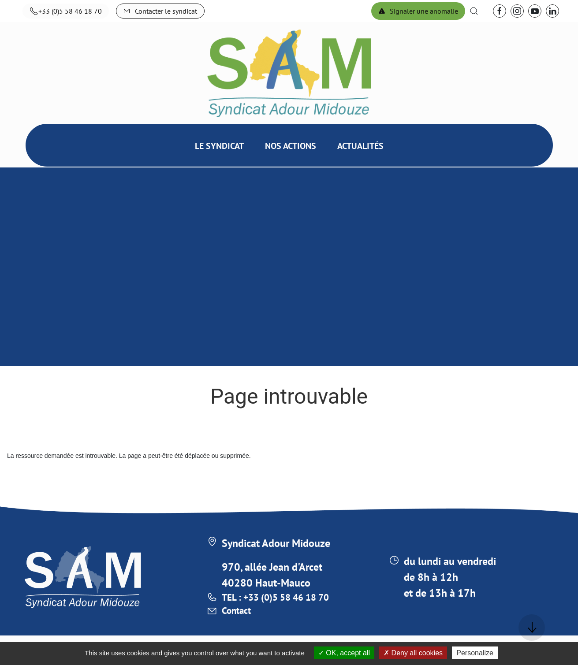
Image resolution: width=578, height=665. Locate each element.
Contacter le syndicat (160, 11)
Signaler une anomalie (418, 11)
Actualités (360, 168)
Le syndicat (219, 168)
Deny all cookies (413, 653)
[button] (474, 11)
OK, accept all (344, 653)
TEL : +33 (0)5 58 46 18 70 (284, 599)
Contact (238, 614)
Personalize (474, 653)
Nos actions (290, 168)
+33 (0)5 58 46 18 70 (66, 11)
